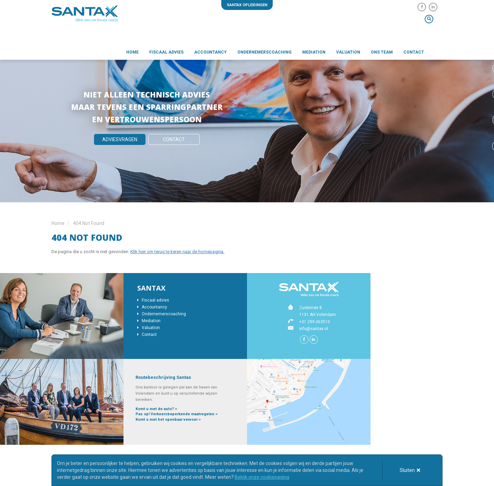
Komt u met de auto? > (156, 409)
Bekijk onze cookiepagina (262, 477)
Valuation (348, 53)
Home (132, 53)
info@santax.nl (313, 328)
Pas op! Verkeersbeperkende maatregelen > (176, 414)
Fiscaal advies (166, 53)
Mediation (314, 53)
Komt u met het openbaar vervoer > (168, 419)
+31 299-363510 (314, 321)
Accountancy (210, 53)
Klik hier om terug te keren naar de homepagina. (177, 251)
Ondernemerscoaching (264, 53)
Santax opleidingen (247, 5)
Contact (413, 53)
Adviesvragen (119, 139)
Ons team (382, 53)
